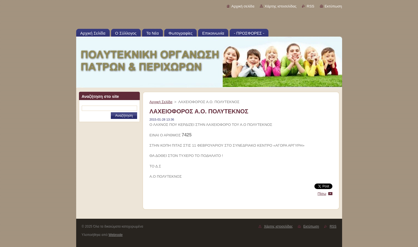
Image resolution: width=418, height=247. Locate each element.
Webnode (116, 235)
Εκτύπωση (333, 6)
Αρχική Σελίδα (161, 102)
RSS (310, 6)
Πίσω (321, 194)
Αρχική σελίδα (242, 6)
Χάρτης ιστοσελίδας (280, 6)
